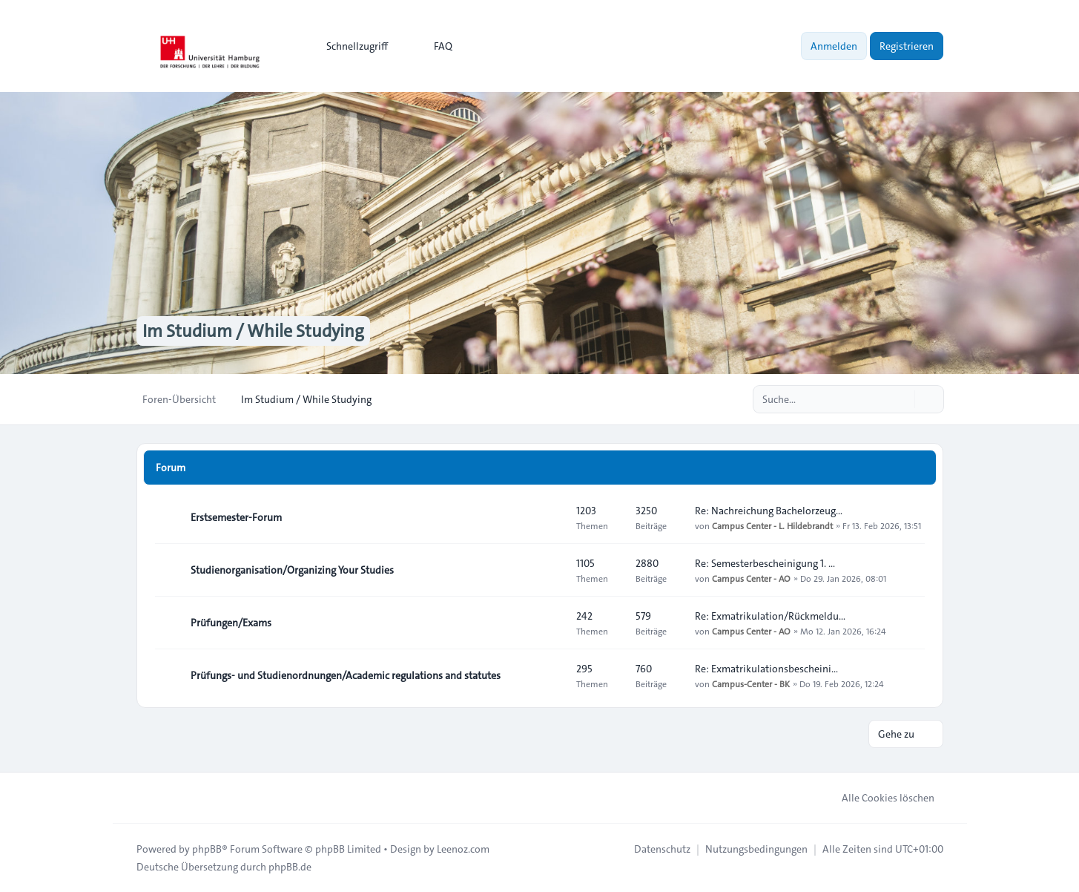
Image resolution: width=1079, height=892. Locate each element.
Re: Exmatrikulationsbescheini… (766, 668)
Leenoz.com (463, 849)
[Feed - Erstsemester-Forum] (551, 517)
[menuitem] (350, 46)
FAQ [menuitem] (433, 46)
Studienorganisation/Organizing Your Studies (292, 570)
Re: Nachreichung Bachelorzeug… (768, 510)
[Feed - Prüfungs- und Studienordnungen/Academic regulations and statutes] (551, 675)
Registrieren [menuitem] (907, 46)
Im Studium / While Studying (253, 331)
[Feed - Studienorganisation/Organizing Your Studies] (551, 570)
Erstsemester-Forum (236, 517)
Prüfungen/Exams (231, 622)
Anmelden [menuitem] (834, 46)
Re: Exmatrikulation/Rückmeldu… (770, 616)
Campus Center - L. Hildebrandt (772, 525)
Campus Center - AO (751, 578)
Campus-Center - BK (751, 683)
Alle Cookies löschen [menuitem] (878, 797)
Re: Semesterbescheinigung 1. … (765, 563)
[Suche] (901, 399)
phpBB (207, 849)
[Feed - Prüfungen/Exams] (551, 622)
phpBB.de (289, 866)
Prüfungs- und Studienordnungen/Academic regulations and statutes (346, 675)
